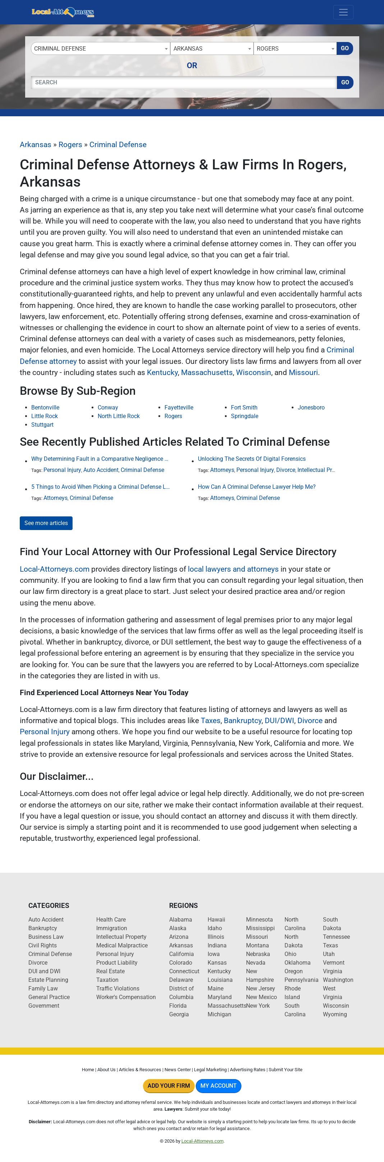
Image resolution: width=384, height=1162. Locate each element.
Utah (329, 954)
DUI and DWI (44, 971)
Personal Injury (62, 470)
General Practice (49, 997)
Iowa (214, 954)
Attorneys (222, 470)
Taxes (211, 720)
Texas (330, 945)
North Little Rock (119, 416)
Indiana (217, 945)
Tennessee (336, 936)
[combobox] (100, 48)
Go (345, 48)
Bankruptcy (243, 720)
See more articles (46, 523)
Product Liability (117, 962)
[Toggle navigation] (343, 12)
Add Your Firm (169, 1085)
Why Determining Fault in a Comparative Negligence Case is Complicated (101, 458)
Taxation (107, 979)
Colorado (180, 962)
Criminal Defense (118, 144)
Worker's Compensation (126, 997)
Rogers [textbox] (268, 48)
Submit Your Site (285, 1069)
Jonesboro (311, 407)
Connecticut (184, 971)
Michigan (219, 1014)
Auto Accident (101, 470)
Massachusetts (207, 372)
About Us (106, 1069)
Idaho (215, 928)
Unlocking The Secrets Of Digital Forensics (252, 458)
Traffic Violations (117, 988)
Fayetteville (179, 407)
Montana (257, 945)
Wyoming (335, 1014)
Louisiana (220, 979)
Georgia (179, 1014)
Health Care (111, 919)
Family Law (43, 988)
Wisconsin (253, 372)
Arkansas (35, 144)
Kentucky (162, 372)
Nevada (255, 962)
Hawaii (216, 919)
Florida (178, 1005)
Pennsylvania (301, 979)
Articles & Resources (140, 1069)
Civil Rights (42, 945)
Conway (108, 407)
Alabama (180, 919)
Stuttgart (42, 424)
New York (258, 1005)
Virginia (332, 971)
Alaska (177, 928)
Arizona (179, 936)
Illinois (216, 936)
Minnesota (259, 919)
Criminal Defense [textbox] (60, 48)
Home (88, 1069)
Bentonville (45, 407)
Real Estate (110, 971)
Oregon (293, 971)
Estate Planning (48, 979)
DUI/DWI (279, 720)
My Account (218, 1085)
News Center (178, 1069)
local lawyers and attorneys (233, 569)
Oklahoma (297, 962)
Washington (338, 979)
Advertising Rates (247, 1069)
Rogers (70, 144)
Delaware (181, 979)
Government (43, 1005)
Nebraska (258, 954)
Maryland (220, 997)
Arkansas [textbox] (188, 48)
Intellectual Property (322, 470)
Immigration (111, 928)
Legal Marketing (210, 1069)
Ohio (290, 954)
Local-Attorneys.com (54, 569)
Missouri (303, 372)
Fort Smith (244, 407)
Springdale (244, 416)
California (181, 954)
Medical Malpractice (122, 945)
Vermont (333, 962)
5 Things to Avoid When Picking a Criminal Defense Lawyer (101, 486)
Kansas (217, 962)
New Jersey (260, 988)
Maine (215, 988)
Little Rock (44, 416)
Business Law (46, 936)
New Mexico (261, 997)
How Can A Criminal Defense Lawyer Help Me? (257, 486)
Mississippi (260, 928)
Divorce (285, 470)
